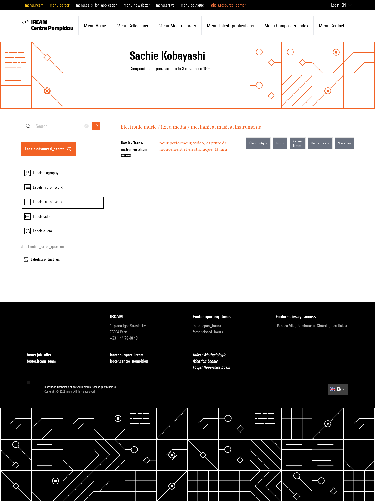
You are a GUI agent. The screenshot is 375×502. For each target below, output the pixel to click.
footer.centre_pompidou (132, 361)
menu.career (60, 5)
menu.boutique (192, 5)
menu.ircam (34, 5)
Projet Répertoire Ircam (214, 367)
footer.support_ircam (129, 355)
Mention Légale (208, 361)
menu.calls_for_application (96, 5)
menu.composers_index (286, 25)
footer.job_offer (42, 355)
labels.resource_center (228, 5)
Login (335, 5)
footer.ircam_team (44, 361)
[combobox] (62, 126)
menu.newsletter (137, 5)
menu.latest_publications (230, 25)
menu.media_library (177, 25)
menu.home (95, 25)
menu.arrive (165, 5)
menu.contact (331, 25)
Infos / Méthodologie (212, 355)
